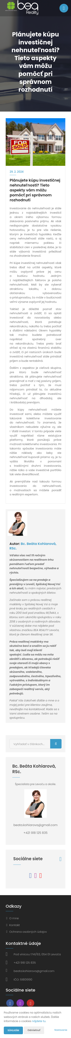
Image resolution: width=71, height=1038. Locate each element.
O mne (14, 918)
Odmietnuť (34, 1030)
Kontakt (14, 925)
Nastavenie (60, 1030)
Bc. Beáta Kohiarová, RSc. (32, 545)
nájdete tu (39, 1021)
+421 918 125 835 (25, 963)
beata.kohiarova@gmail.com (34, 971)
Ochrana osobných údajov (28, 932)
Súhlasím (13, 1030)
